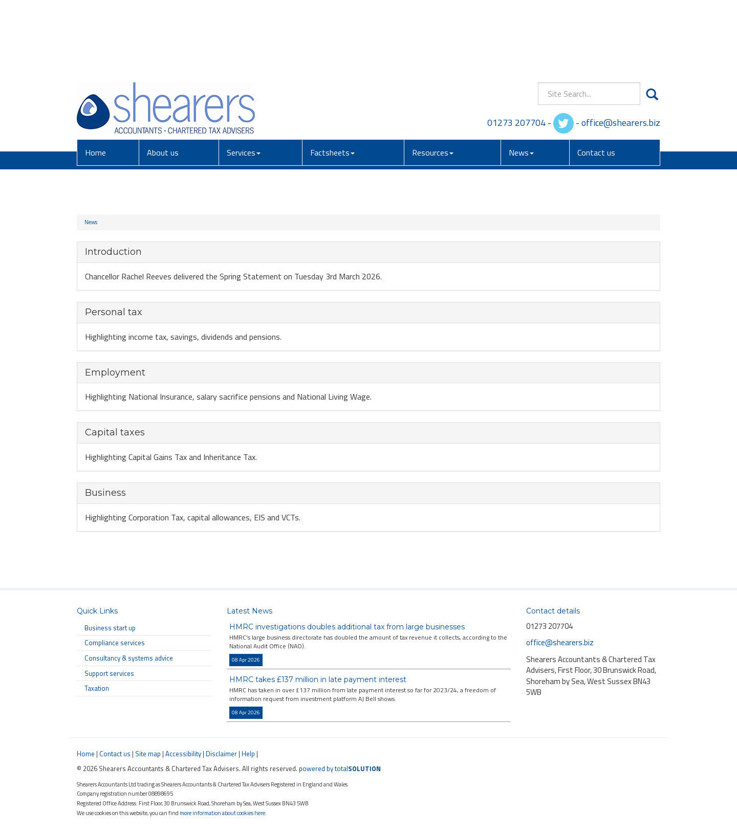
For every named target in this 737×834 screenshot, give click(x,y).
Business (105, 492)
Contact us (596, 81)
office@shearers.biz (620, 51)
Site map (148, 754)
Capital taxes (115, 432)
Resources (432, 81)
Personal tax (113, 312)
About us (163, 81)
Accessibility (183, 754)
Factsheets (332, 81)
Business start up (110, 628)
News (521, 81)
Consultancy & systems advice (128, 658)
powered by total (340, 768)
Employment (115, 372)
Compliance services (114, 643)
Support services (109, 673)
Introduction (113, 251)
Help (248, 754)
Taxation (96, 688)
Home (95, 81)
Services (244, 81)
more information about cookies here (222, 812)
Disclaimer (221, 754)
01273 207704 (516, 51)
